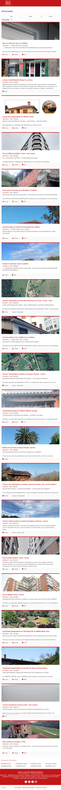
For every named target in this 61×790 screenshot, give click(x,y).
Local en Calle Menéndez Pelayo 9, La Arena (17, 80)
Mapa (30, 16)
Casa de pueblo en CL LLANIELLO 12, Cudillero (18, 337)
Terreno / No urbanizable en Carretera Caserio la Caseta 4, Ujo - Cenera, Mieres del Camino (30, 484)
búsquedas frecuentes (9, 760)
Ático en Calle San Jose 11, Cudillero (15, 43)
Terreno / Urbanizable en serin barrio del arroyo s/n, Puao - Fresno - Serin (27, 300)
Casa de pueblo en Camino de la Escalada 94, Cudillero (21, 227)
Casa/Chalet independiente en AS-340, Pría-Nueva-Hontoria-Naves (24, 668)
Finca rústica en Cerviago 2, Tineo (14, 742)
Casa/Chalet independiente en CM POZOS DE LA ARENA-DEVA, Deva (25, 631)
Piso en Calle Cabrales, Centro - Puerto (15, 558)
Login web (3, 787)
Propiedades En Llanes (35, 763)
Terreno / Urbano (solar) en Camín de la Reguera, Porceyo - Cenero (25, 521)
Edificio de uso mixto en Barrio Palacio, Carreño (18, 447)
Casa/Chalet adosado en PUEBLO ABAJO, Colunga (19, 411)
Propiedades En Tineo (50, 765)
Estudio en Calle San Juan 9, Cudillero (15, 264)
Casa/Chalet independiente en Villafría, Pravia (17, 117)
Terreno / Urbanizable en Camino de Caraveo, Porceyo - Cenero (23, 374)
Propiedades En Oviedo (35, 765)
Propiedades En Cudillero (21, 763)
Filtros (50, 16)
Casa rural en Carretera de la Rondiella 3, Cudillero (19, 190)
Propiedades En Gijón (6, 763)
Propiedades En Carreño (51, 763)
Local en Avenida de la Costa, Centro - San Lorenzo (19, 705)
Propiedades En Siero (21, 765)
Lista (11, 16)
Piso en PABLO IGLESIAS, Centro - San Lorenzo (18, 153)
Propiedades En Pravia (6, 765)
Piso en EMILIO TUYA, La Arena (13, 594)
